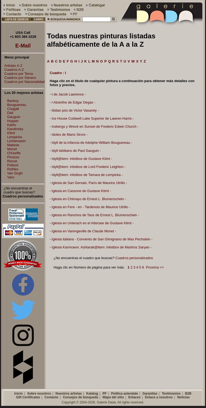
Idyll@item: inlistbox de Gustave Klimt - (82, 159)
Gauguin (13, 117)
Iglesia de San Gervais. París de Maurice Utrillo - (89, 183)
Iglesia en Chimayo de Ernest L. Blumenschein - (89, 199)
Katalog (92, 393)
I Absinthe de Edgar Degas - (73, 102)
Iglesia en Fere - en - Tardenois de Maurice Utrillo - (91, 207)
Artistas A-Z (12, 66)
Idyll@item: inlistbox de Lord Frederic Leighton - (89, 167)
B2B (188, 393)
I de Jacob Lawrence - (69, 94)
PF (104, 393)
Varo (10, 177)
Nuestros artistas (69, 393)
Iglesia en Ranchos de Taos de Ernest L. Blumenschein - (95, 215)
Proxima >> (155, 267)
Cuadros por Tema (17, 74)
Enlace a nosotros (159, 397)
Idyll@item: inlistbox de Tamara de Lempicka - (87, 175)
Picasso (13, 157)
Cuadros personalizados (134, 258)
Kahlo (11, 125)
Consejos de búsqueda (80, 397)
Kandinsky (15, 129)
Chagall (13, 109)
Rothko (12, 169)
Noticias (183, 397)
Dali (10, 113)
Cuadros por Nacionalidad (23, 82)
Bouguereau (16, 105)
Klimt (11, 133)
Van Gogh (15, 173)
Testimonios (171, 393)
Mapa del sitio (113, 397)
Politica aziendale (124, 393)
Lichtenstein (16, 141)
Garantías (149, 393)
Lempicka (14, 137)
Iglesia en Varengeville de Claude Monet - (84, 231)
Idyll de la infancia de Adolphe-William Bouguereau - (92, 143)
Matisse (13, 145)
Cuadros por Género (19, 78)
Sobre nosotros (39, 393)
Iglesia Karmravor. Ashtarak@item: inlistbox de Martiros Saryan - (102, 247)
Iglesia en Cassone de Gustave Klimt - (81, 191)
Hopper (13, 121)
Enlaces (134, 397)
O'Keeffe (14, 153)
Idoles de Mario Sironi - (70, 135)
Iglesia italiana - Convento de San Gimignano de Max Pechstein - (102, 239)
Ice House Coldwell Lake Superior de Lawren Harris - (93, 118)
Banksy (13, 101)
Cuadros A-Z (13, 70)
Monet (12, 149)
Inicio (18, 393)
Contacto (51, 397)
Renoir (12, 161)
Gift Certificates (28, 397)
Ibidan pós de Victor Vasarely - (75, 110)
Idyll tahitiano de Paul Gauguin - (76, 151)
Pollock (13, 165)
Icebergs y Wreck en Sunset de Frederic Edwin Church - (95, 126)
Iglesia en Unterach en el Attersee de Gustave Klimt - (93, 223)
